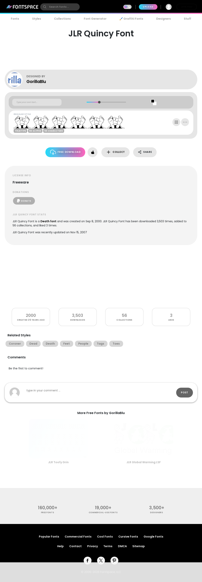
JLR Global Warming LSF (143, 462)
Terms (107, 546)
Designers (163, 19)
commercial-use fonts (103, 512)
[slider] (99, 102)
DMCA (122, 546)
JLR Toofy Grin (58, 462)
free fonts (47, 512)
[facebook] (88, 560)
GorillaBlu (36, 81)
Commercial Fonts (78, 537)
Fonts (15, 19)
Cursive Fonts (128, 537)
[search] (60, 6)
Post (184, 392)
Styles (36, 19)
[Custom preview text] (37, 102)
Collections (62, 19)
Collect (115, 152)
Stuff (187, 19)
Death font (48, 221)
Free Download (65, 152)
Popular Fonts (49, 537)
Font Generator (95, 19)
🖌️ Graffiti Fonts (131, 19)
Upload (148, 6)
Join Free (187, 6)
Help (60, 546)
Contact (75, 546)
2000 (31, 315)
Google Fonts (153, 537)
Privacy (92, 546)
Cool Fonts (105, 537)
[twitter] (101, 560)
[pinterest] (114, 560)
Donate (24, 201)
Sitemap (138, 546)
